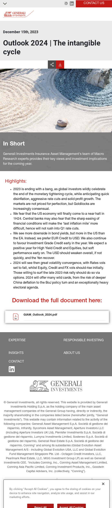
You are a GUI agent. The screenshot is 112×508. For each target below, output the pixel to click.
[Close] (103, 490)
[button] (66, 3)
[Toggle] (106, 14)
